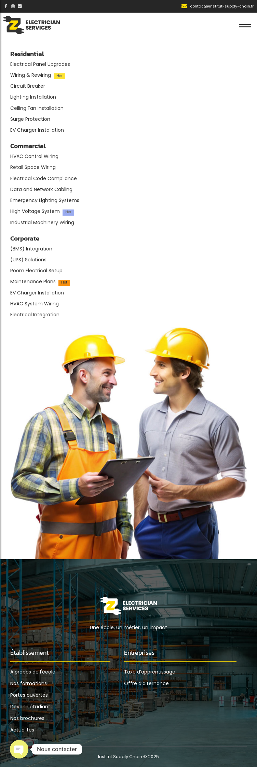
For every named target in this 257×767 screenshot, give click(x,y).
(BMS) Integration (31, 249)
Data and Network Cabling (41, 189)
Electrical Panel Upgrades (40, 64)
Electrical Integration (34, 315)
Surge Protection (30, 119)
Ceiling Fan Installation (37, 108)
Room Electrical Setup (36, 271)
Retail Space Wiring (33, 167)
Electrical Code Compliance (43, 178)
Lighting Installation (33, 97)
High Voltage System (35, 211)
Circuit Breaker (27, 86)
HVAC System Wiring (34, 304)
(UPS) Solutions (28, 260)
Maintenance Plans (33, 282)
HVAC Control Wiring (34, 156)
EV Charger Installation (37, 130)
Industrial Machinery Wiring (42, 223)
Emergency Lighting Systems (44, 200)
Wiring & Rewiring (30, 75)
